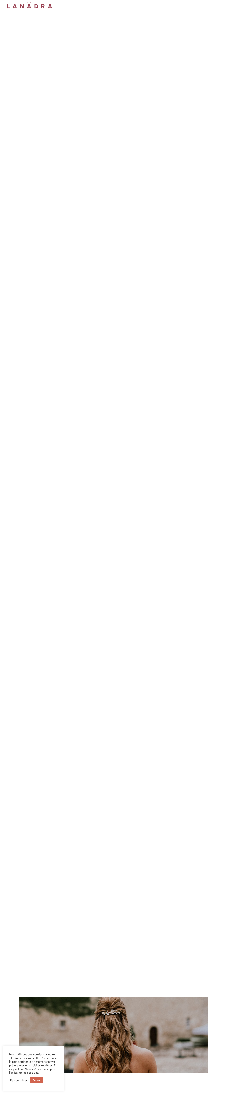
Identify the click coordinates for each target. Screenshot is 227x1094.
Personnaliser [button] (18, 1080)
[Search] (208, 5)
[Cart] (218, 5)
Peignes (99, 5)
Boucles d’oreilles (120, 5)
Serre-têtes (83, 5)
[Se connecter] (199, 5)
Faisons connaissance (149, 5)
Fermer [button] (37, 1080)
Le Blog (172, 5)
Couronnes (64, 5)
